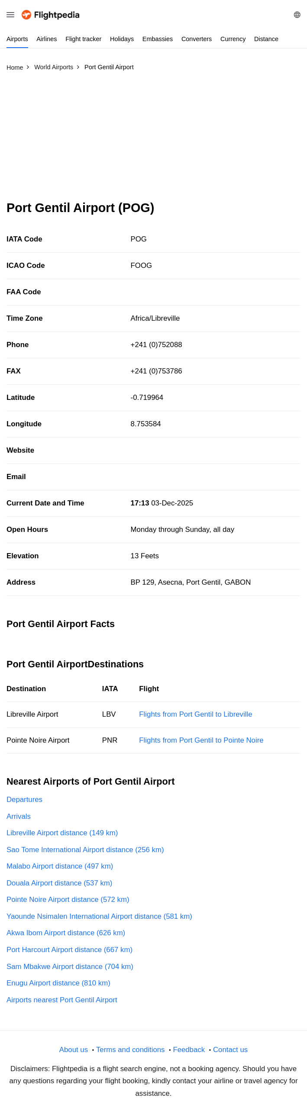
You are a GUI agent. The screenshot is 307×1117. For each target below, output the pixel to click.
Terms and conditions (130, 1050)
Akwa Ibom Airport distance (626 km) (65, 933)
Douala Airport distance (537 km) (59, 883)
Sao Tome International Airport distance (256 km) (85, 850)
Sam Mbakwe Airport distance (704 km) (69, 966)
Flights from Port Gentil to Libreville (195, 714)
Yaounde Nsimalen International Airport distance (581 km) (99, 916)
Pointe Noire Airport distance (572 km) (67, 899)
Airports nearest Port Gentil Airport (61, 1000)
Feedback (189, 1050)
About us (73, 1050)
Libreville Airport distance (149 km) (62, 833)
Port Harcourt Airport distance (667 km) (69, 950)
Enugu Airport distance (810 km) (58, 983)
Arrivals (18, 816)
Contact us (230, 1050)
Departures (24, 799)
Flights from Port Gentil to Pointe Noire (201, 740)
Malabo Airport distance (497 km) (59, 866)
